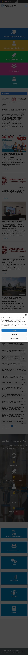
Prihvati (14, 330)
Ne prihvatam (14, 334)
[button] (26, 314)
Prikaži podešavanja (14, 338)
